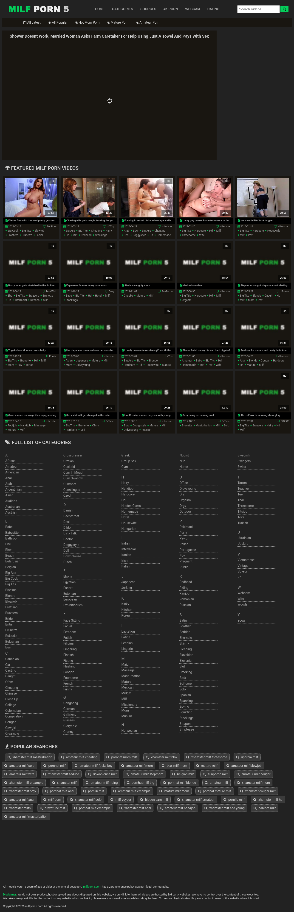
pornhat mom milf (121, 757)
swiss (241, 467)
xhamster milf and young (224, 808)
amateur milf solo (19, 765)
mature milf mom (174, 791)
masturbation (204, 425)
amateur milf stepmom (144, 774)
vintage (243, 565)
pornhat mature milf (214, 791)
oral (182, 494)
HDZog (111, 226)
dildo (67, 527)
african (10, 461)
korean (127, 615)
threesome (188, 235)
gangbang (70, 703)
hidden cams (131, 506)
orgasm (186, 300)
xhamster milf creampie (23, 782)
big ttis (186, 295)
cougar (265, 360)
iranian (126, 555)
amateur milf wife (19, 774)
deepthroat (71, 516)
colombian (13, 710)
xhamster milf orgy (20, 791)
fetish (67, 638)
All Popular (58, 22)
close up (11, 699)
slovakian (186, 655)
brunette (27, 235)
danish (68, 510)
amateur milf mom (137, 765)
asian (69, 360)
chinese (11, 693)
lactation (128, 631)
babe (69, 295)
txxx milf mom (174, 765)
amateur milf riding (102, 782)
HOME (100, 9)
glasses (69, 720)
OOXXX (284, 421)
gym (125, 467)
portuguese (187, 550)
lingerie (127, 649)
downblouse (72, 556)
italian (126, 566)
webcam (243, 593)
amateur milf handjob (177, 808)
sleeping (185, 649)
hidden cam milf (154, 799)
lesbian (127, 643)
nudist (184, 455)
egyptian (69, 582)
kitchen (35, 300)
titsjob (242, 511)
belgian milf (183, 774)
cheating (96, 230)
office (183, 483)
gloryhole (70, 726)
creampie (12, 733)
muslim (127, 716)
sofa (182, 678)
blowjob (40, 230)
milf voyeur (120, 799)
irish (125, 560)
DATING (213, 9)
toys (240, 517)
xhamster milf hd (268, 799)
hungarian (129, 529)
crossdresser (72, 455)
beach (9, 555)
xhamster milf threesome (206, 757)
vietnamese (245, 560)
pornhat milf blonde (179, 782)
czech (67, 495)
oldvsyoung (83, 365)
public (183, 567)
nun (182, 461)
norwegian (129, 730)
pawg (183, 538)
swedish (243, 455)
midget (126, 693)
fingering (70, 649)
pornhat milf (54, 765)
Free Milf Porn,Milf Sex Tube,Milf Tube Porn (38, 9)
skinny (184, 643)
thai (240, 500)
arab (127, 230)
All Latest (32, 22)
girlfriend (69, 714)
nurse (183, 467)
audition (11, 501)
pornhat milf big (140, 782)
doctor (68, 539)
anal (242, 360)
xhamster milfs (17, 808)
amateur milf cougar (254, 774)
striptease (186, 729)
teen (240, 494)
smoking (185, 672)
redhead (86, 235)
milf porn (52, 799)
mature (140, 295)
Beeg (112, 291)
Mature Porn (117, 22)
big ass (70, 230)
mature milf (207, 765)
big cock (13, 230)
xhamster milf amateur (196, 799)
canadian (12, 659)
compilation (14, 716)
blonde (256, 295)
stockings (101, 235)
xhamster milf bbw (161, 757)
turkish (242, 523)
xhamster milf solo (86, 799)
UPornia (284, 291)
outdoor (185, 511)
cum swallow (73, 478)
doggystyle (139, 235)
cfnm (95, 425)
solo (226, 425)
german (69, 709)
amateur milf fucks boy (93, 765)
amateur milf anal (19, 799)
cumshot (69, 484)
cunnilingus (71, 490)
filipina (68, 643)
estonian (69, 593)
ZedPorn (51, 226)
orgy (182, 506)
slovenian (186, 660)
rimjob (184, 593)
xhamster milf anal (135, 808)
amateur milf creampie (131, 791)
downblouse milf (102, 774)
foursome (70, 678)
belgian (10, 567)
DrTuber (110, 421)
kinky (125, 604)
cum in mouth (73, 472)
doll (66, 550)
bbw (135, 230)
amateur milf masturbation (26, 816)
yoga (241, 620)
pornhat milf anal (59, 791)
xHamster (167, 226)
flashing (69, 666)
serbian (184, 632)
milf (75, 235)
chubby (128, 295)
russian (146, 429)
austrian (11, 512)
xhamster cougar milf (258, 791)
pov (250, 235)
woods (242, 604)
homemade (164, 235)
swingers (244, 461)
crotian (68, 461)
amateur (187, 360)
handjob (25, 425)
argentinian (13, 489)
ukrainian (244, 538)
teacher (243, 488)
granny (68, 732)
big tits (26, 230)
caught (269, 295)
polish (183, 544)
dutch (67, 562)
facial (39, 235)
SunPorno (166, 291)
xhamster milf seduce (61, 774)
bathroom (12, 538)
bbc (10, 295)
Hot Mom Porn (87, 22)
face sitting (71, 620)
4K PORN (171, 9)
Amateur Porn (147, 22)
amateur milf (216, 782)
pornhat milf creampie (92, 808)
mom (251, 300)
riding (183, 587)
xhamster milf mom (253, 782)
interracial (21, 300)
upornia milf (247, 757)
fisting (68, 660)
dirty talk (70, 533)
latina (126, 637)
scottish (185, 626)
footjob (12, 425)
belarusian (12, 561)
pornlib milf (93, 791)
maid (125, 664)
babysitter (12, 532)
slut (182, 666)
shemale (185, 638)
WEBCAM (192, 9)
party (183, 532)
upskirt (242, 543)
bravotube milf (52, 808)
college (10, 705)
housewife (273, 230)
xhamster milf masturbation (30, 757)
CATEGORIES (122, 9)
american (12, 472)
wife (202, 235)
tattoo (29, 365)
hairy (108, 230)
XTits (169, 356)
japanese (82, 360)
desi (126, 235)
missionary (129, 704)
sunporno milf (215, 774)
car (7, 665)
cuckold (69, 467)
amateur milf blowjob (244, 765)
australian (12, 507)
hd (67, 235)
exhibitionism (73, 605)
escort (68, 588)
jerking (127, 587)
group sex (129, 461)
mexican (128, 687)
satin (183, 620)
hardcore (200, 230)
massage (39, 425)
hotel (98, 295)
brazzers (13, 235)
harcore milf (265, 808)
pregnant (185, 561)
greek (126, 455)
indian (126, 543)
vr (238, 577)
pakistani (185, 527)
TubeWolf (51, 291)
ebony (67, 576)
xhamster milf (64, 782)
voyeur (242, 571)
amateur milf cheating (79, 757)
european (70, 599)
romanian (186, 599)
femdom (69, 632)
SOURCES (148, 9)
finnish (68, 655)
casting (10, 670)
